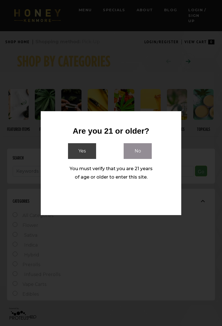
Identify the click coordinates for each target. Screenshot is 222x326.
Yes (82, 151)
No (138, 151)
